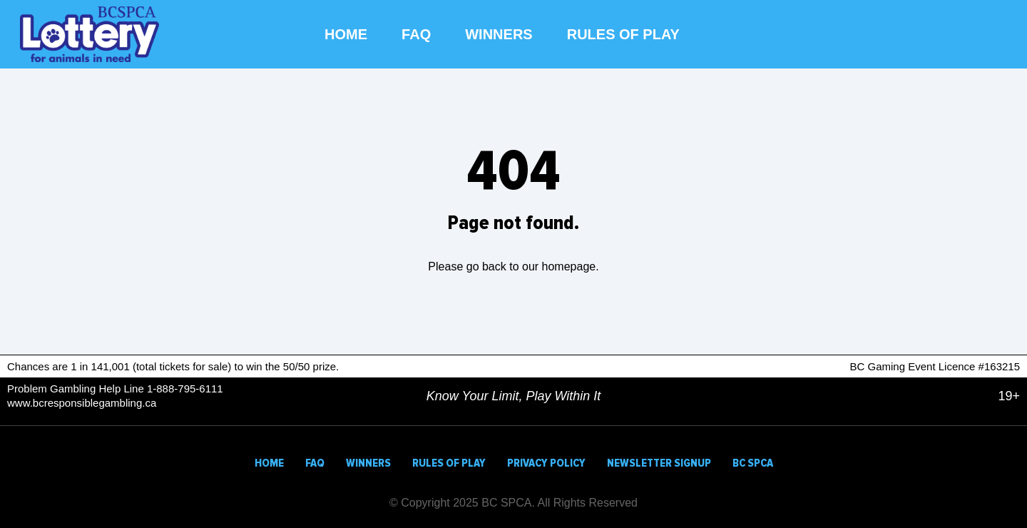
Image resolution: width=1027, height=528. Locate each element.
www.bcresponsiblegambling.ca (81, 403)
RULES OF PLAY (623, 34)
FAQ (416, 34)
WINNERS (498, 34)
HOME (346, 34)
